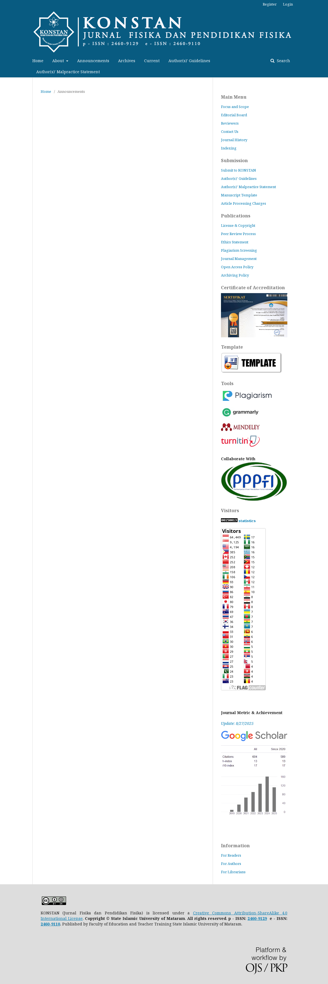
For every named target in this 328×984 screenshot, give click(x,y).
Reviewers (230, 123)
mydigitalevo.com (322, 66)
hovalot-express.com (322, 530)
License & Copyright (238, 225)
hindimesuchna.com (322, 972)
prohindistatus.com (322, 740)
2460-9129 (257, 918)
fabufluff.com (322, 276)
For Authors (231, 863)
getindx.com (322, 99)
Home (37, 60)
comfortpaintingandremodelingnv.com (322, 497)
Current (152, 60)
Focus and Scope (235, 106)
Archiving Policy (235, 275)
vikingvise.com (322, 436)
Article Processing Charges (243, 203)
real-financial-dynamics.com (322, 939)
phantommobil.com (322, 508)
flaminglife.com (322, 624)
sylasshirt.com (322, 414)
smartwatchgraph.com (322, 552)
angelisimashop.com (322, 287)
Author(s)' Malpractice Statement (68, 71)
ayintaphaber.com (322, 519)
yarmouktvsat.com (322, 878)
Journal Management (239, 258)
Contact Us (229, 131)
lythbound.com (322, 77)
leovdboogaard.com (322, 961)
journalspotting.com (322, 193)
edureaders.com (322, 171)
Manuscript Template (239, 195)
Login (288, 4)
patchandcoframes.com (322, 635)
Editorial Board (234, 114)
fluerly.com (322, 298)
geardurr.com (322, 320)
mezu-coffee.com (322, 204)
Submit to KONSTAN (238, 170)
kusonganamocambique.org (322, 88)
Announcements (93, 60)
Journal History (234, 139)
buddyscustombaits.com (322, 718)
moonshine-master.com (322, 381)
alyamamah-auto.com (322, 613)
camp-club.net (322, 834)
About (58, 60)
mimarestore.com (322, 331)
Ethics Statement (234, 242)
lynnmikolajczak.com (322, 845)
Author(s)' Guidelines (189, 60)
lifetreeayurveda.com (322, 856)
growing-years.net (322, 773)
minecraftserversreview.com (322, 392)
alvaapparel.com (322, 657)
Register (270, 4)
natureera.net (322, 729)
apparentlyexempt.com (322, 541)
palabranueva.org (322, 182)
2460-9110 (50, 924)
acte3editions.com (322, 309)
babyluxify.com (322, 403)
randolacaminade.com (322, 762)
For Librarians (233, 871)
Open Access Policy (237, 266)
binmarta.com (322, 950)
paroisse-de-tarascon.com (322, 55)
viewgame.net (322, 751)
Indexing (228, 148)
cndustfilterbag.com (322, 110)
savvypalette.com (322, 983)
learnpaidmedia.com (322, 425)
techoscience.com (322, 215)
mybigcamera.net (322, 646)
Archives (126, 60)
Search (283, 60)
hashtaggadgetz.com (322, 160)
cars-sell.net (322, 867)
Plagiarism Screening (239, 250)
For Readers (231, 855)
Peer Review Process (238, 233)
